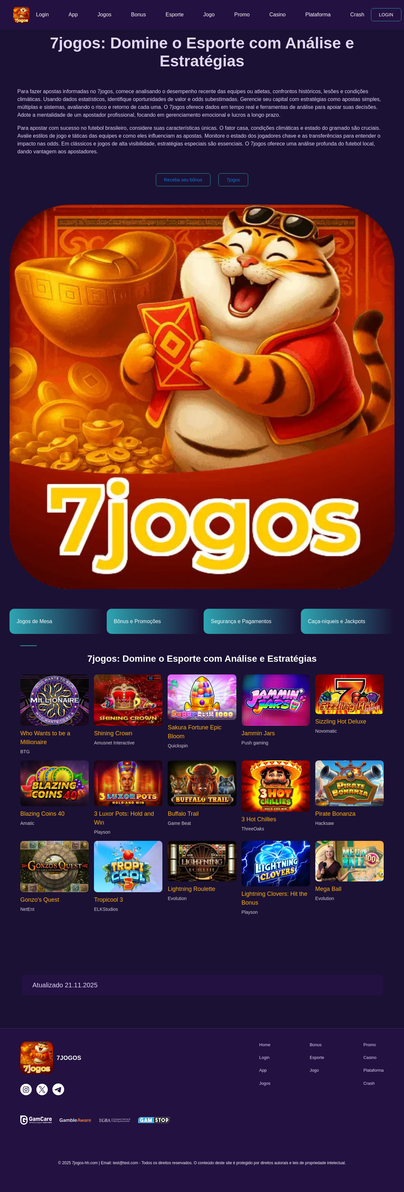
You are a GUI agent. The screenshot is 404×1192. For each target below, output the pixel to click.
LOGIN (386, 14)
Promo (242, 14)
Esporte (175, 14)
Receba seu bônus (183, 179)
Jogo (209, 14)
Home (264, 1044)
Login (42, 14)
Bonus (138, 14)
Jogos (105, 14)
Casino (277, 14)
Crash (357, 14)
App (73, 14)
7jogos (233, 179)
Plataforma (317, 14)
